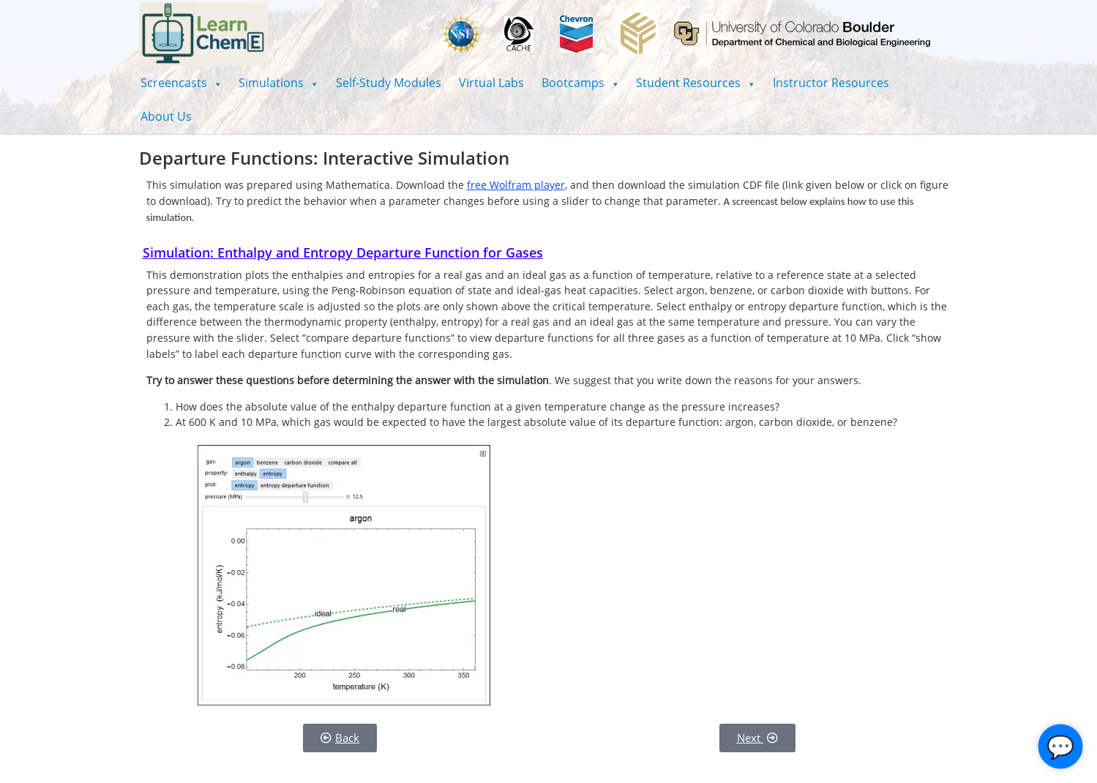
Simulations (278, 83)
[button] (181, 83)
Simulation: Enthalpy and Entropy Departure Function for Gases (343, 252)
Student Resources (695, 83)
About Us (166, 116)
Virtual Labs (491, 83)
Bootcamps (580, 83)
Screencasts (181, 83)
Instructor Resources (831, 83)
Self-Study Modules (388, 83)
